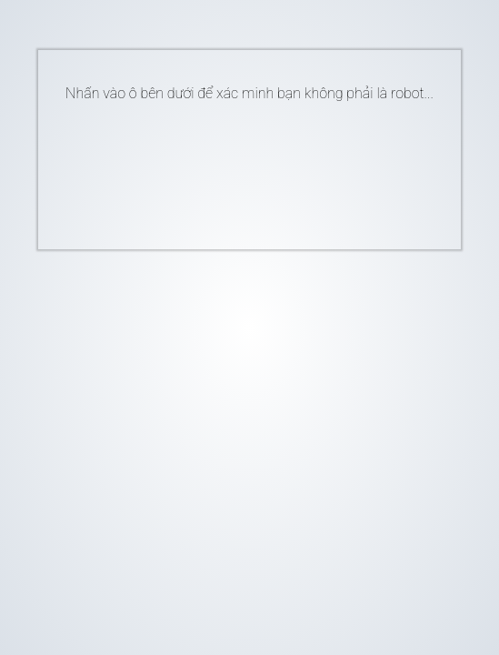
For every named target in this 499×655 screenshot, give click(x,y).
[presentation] (222, 168)
